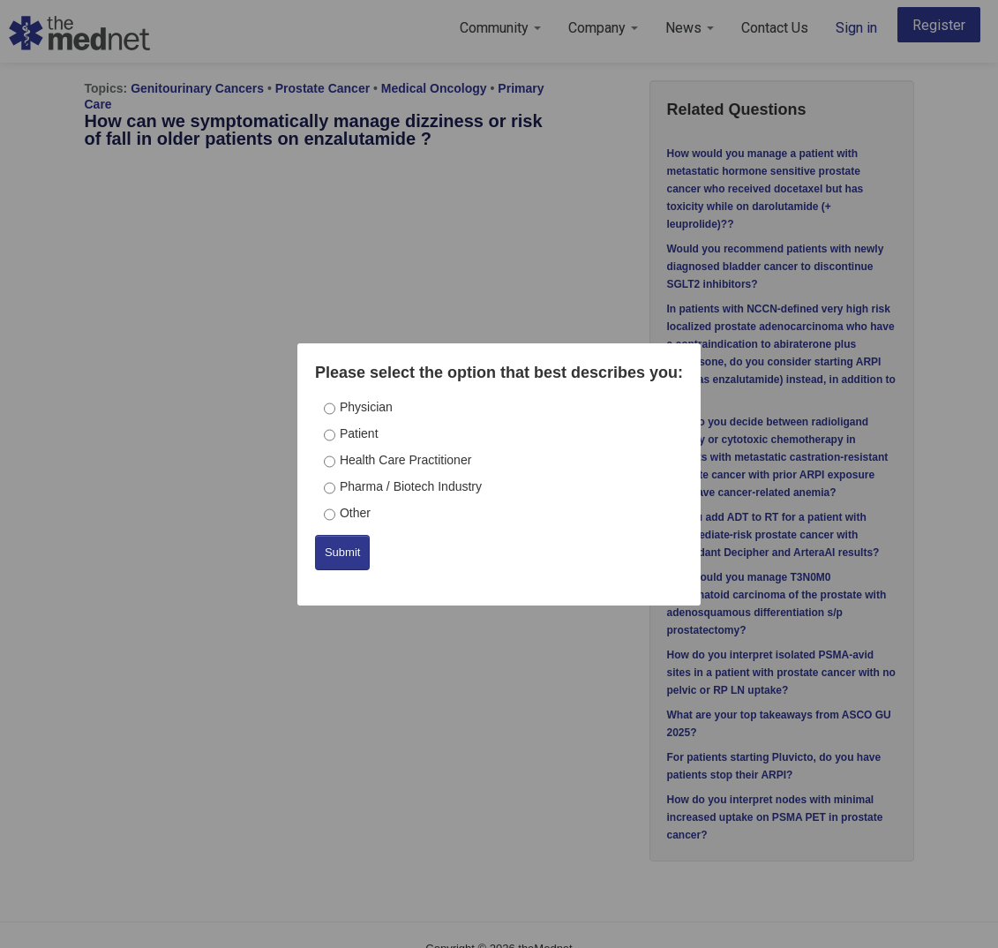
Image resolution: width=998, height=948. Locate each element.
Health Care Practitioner (405, 460)
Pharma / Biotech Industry (411, 486)
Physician (366, 407)
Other (355, 513)
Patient (359, 433)
